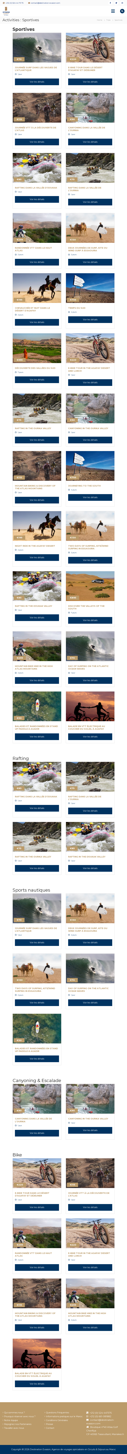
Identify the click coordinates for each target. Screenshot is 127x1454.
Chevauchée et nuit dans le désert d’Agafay (32, 309)
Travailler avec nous (14, 1428)
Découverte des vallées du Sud (35, 368)
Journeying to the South (84, 485)
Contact (50, 1428)
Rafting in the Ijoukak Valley (33, 606)
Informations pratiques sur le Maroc (64, 1416)
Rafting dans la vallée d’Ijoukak (36, 187)
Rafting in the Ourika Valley (33, 428)
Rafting (21, 758)
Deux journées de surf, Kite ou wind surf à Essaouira (87, 249)
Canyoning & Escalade (37, 1080)
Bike (17, 1155)
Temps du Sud (76, 308)
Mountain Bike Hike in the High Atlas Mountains (34, 667)
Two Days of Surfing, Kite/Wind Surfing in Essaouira (88, 547)
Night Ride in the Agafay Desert (35, 546)
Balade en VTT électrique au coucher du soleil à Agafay (86, 727)
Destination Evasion (40, 1449)
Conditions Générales (57, 1420)
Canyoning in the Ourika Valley (88, 428)
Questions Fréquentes (57, 1412)
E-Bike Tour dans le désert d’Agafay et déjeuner (85, 69)
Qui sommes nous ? (14, 1412)
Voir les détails (37, 81)
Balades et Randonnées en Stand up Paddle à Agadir (36, 727)
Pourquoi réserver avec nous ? (19, 1416)
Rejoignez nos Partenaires (17, 1424)
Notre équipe (11, 1420)
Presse (49, 1424)
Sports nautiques (31, 890)
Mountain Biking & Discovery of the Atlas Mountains (35, 487)
